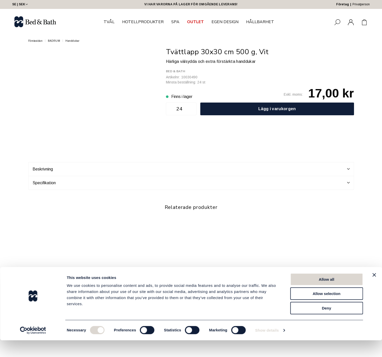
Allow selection (326, 310)
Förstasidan (35, 40)
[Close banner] (374, 291)
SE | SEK (20, 4)
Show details (267, 347)
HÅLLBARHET (260, 22)
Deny (326, 325)
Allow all (326, 296)
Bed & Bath (175, 71)
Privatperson (361, 4)
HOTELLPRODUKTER (143, 22)
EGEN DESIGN (224, 22)
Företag (342, 4)
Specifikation (191, 182)
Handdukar (72, 40)
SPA (175, 22)
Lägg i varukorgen (277, 109)
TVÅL (109, 22)
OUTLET (195, 22)
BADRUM (54, 40)
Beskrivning (191, 169)
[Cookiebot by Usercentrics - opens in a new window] (33, 347)
